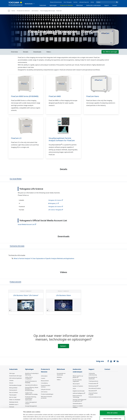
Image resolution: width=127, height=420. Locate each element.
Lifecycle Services (45, 389)
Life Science (35, 11)
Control (43, 378)
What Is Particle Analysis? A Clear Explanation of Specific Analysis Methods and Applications (44, 258)
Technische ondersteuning (93, 374)
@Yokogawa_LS (53, 203)
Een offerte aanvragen (110, 52)
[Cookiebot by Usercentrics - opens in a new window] (11, 416)
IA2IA (74, 388)
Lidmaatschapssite (84, 2)
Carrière (75, 2)
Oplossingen (53, 5)
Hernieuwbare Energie (15, 385)
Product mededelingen (47, 394)
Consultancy (44, 383)
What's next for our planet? (78, 376)
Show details (92, 416)
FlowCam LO (16, 138)
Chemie (11, 380)
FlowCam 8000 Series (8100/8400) (24, 96)
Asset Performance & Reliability (31, 381)
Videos (59, 379)
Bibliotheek (79, 5)
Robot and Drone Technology (77, 396)
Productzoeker (93, 383)
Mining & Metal (13, 388)
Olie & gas (12, 373)
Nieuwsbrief (92, 390)
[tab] (15, 179)
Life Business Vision (63, 295)
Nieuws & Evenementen (56, 2)
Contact (114, 5)
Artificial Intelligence (78, 393)
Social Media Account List (27, 224)
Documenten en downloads (61, 374)
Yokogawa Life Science (55, 200)
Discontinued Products (95, 388)
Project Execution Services (45, 386)
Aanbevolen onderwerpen (93, 5)
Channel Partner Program (93, 393)
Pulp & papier (12, 395)
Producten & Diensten (66, 5)
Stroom (11, 383)
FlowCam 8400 (55, 96)
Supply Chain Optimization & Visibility (31, 393)
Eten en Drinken (13, 392)
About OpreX (76, 383)
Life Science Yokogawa (55, 210)
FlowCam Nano (92, 96)
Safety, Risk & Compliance (28, 378)
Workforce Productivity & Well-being (31, 374)
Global (92, 2)
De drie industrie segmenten (77, 380)
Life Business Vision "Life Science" (25, 295)
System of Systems (78, 386)
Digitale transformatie (78, 391)
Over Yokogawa (68, 2)
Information (44, 376)
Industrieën (43, 5)
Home (13, 11)
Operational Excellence (31, 385)
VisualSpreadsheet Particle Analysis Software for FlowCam (62, 139)
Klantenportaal (93, 386)
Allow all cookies (112, 401)
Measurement (45, 380)
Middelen (59, 377)
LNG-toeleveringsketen (15, 378)
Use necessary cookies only (112, 407)
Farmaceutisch (13, 390)
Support (106, 5)
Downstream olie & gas (15, 376)
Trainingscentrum (93, 381)
